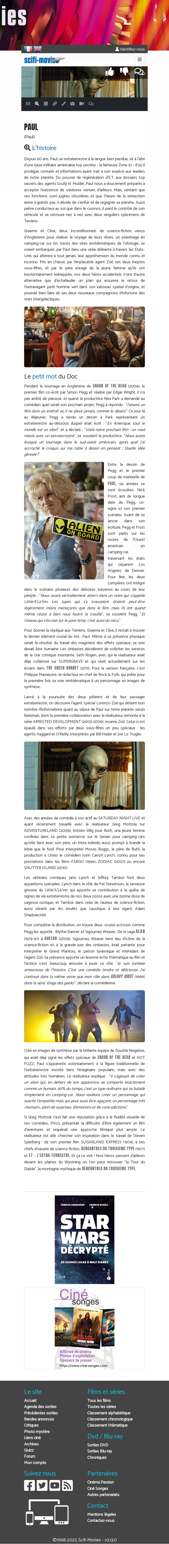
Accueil (30, 1400)
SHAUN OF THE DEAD (109, 386)
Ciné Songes (97, 1488)
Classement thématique (107, 1425)
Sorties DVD (97, 1445)
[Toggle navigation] (140, 60)
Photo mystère (37, 1431)
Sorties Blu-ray (99, 1451)
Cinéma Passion (100, 1482)
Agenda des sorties (40, 1407)
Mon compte (35, 1463)
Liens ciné (32, 1438)
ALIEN (140, 931)
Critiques (31, 1425)
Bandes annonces (39, 1419)
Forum (29, 1456)
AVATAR (50, 938)
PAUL (112, 483)
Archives (31, 1444)
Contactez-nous (100, 1520)
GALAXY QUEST (121, 976)
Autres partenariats (103, 1495)
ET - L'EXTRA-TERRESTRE (49, 1155)
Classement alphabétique (108, 1413)
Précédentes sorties (41, 1413)
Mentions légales (101, 1514)
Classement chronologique (110, 1419)
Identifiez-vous (130, 49)
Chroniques (97, 1457)
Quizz (29, 1450)
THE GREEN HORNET (62, 668)
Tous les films (99, 1400)
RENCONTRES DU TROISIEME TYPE (108, 1148)
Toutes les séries (101, 1407)
